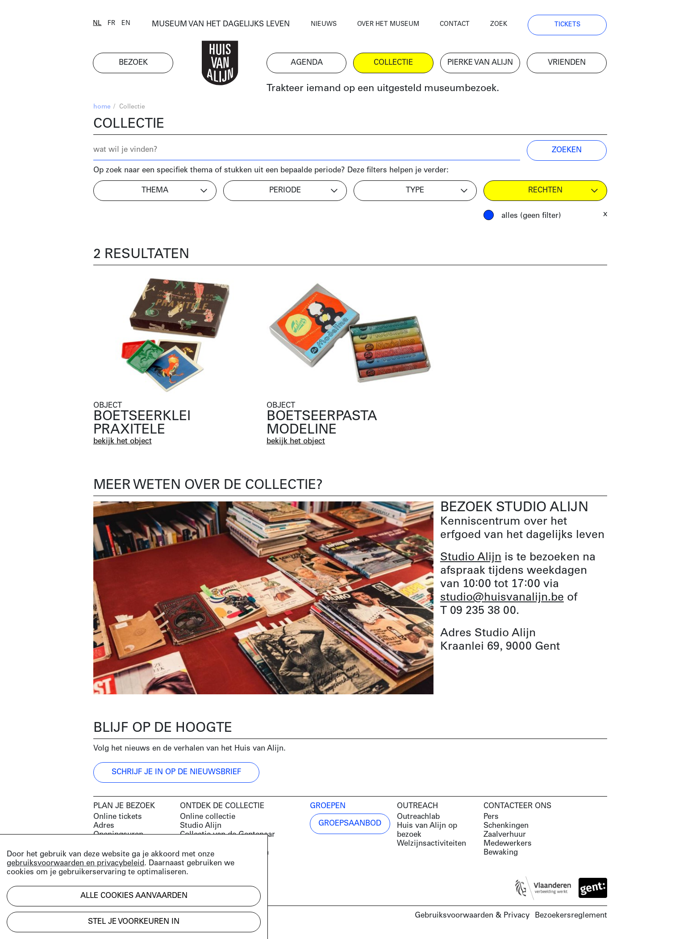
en (126, 23)
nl (97, 23)
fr (112, 23)
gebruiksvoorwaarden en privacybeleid (75, 863)
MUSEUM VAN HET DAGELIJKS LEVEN (221, 24)
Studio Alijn (470, 557)
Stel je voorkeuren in (133, 922)
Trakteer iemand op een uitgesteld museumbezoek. (383, 89)
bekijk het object (122, 441)
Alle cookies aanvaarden (134, 896)
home (102, 107)
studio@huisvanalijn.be (502, 597)
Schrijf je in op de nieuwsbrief (176, 772)
